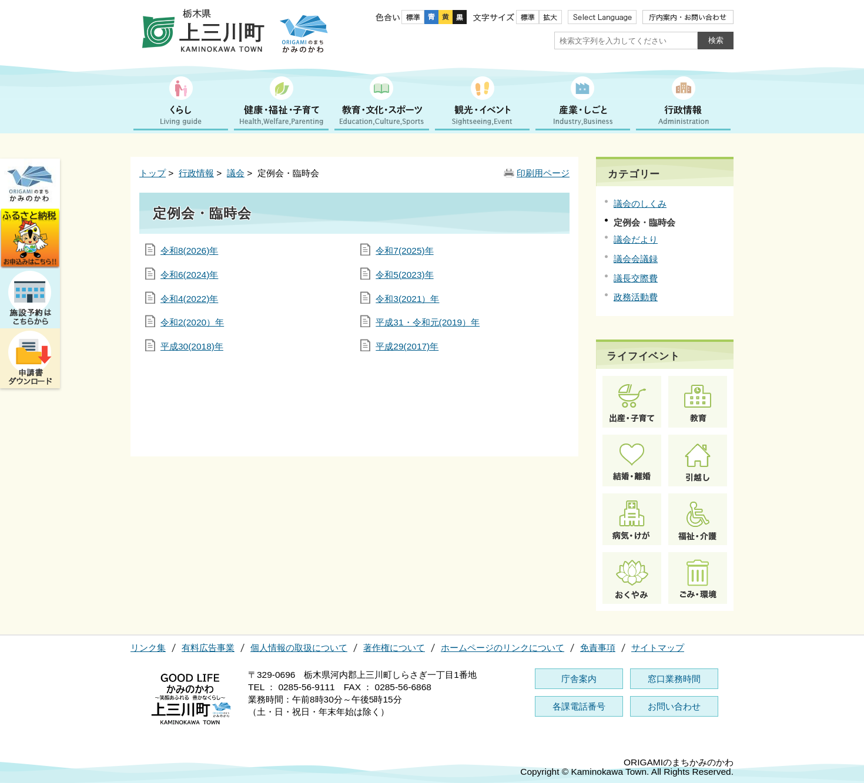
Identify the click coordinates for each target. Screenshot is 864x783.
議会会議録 (636, 259)
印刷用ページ (543, 173)
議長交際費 (636, 278)
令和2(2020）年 (192, 322)
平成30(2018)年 (191, 346)
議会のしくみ (640, 204)
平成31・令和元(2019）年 (428, 322)
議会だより (636, 239)
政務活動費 (636, 297)
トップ (152, 173)
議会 (236, 173)
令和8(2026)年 (189, 251)
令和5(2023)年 (404, 275)
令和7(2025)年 (404, 251)
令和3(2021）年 (407, 299)
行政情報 (196, 173)
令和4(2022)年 (189, 299)
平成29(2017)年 (407, 346)
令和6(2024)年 (189, 275)
